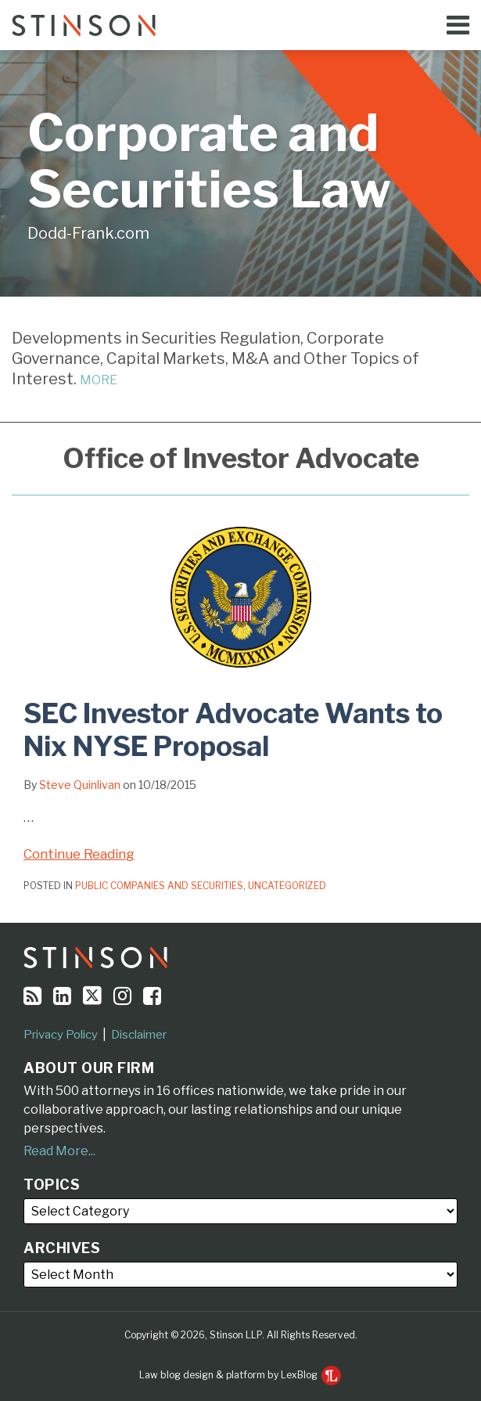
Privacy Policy (60, 1035)
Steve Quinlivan (79, 784)
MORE (98, 380)
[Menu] (240, 25)
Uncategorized (287, 885)
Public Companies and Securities (159, 885)
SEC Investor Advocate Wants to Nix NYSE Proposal (233, 730)
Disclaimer (139, 1035)
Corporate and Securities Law (209, 161)
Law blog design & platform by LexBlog (240, 1375)
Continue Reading (79, 853)
